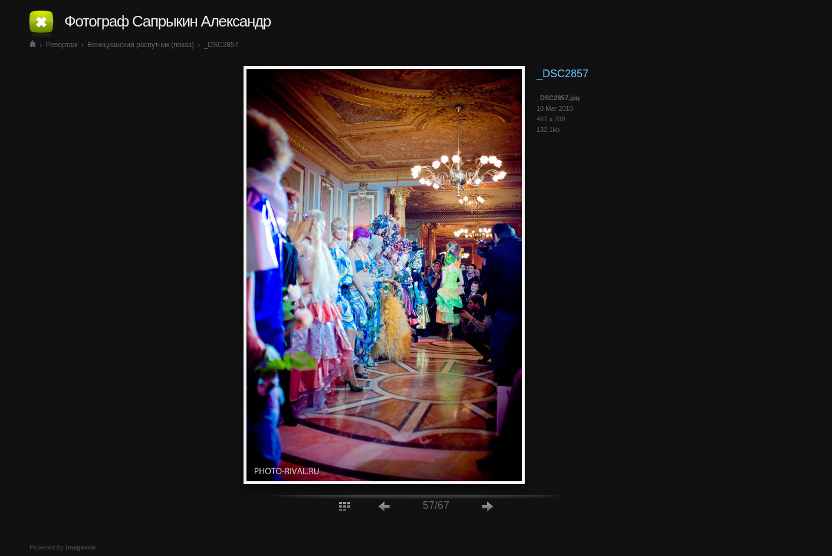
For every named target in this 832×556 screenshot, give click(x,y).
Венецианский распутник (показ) (140, 45)
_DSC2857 (221, 45)
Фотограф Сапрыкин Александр (167, 21)
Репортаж (62, 45)
